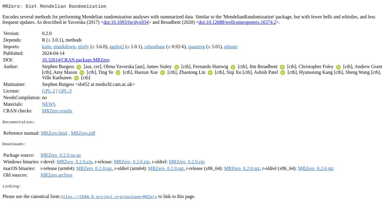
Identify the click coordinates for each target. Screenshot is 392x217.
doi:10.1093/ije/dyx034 (126, 23)
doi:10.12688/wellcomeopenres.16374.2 (237, 23)
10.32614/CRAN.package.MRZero (75, 61)
